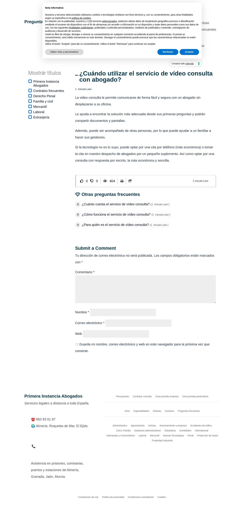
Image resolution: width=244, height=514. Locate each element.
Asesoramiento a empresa (173, 425)
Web (78, 333)
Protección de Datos (207, 435)
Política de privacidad (113, 497)
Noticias (157, 411)
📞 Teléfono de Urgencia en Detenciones (62, 446)
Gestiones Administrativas (147, 430)
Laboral (38, 112)
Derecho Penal (44, 96)
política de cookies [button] (81, 18)
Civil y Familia (123, 430)
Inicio (127, 411)
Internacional (201, 430)
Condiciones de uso (88, 497)
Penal (191, 435)
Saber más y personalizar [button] (64, 52)
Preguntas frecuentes (189, 411)
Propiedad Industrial (162, 440)
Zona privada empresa (166, 396)
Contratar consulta (142, 396)
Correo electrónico (90, 323)
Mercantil (40, 106)
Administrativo (120, 425)
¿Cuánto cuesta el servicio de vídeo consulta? (116, 204)
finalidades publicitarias (81, 27)
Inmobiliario (185, 430)
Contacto (169, 411)
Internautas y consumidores (120, 435)
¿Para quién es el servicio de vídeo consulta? (116, 225)
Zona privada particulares (195, 396)
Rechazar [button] (168, 52)
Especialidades (141, 411)
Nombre (82, 312)
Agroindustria (138, 425)
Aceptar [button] (189, 52)
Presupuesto (122, 396)
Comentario (85, 272)
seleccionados (109, 21)
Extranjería (41, 117)
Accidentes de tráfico (201, 425)
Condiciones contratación (141, 497)
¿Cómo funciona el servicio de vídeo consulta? (116, 214)
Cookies (162, 497)
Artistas (152, 425)
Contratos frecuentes (48, 91)
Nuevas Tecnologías (173, 435)
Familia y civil (43, 101)
